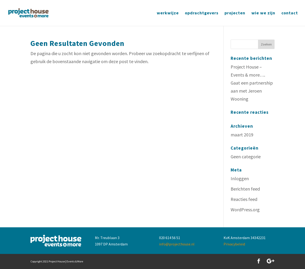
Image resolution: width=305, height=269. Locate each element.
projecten (235, 13)
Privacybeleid (234, 244)
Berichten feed (245, 189)
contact (289, 13)
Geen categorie (246, 156)
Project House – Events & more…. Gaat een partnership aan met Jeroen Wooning (252, 83)
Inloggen (240, 178)
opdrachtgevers (201, 13)
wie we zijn (263, 13)
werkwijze (168, 13)
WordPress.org (245, 209)
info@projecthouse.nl (177, 244)
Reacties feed (244, 199)
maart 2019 (242, 135)
